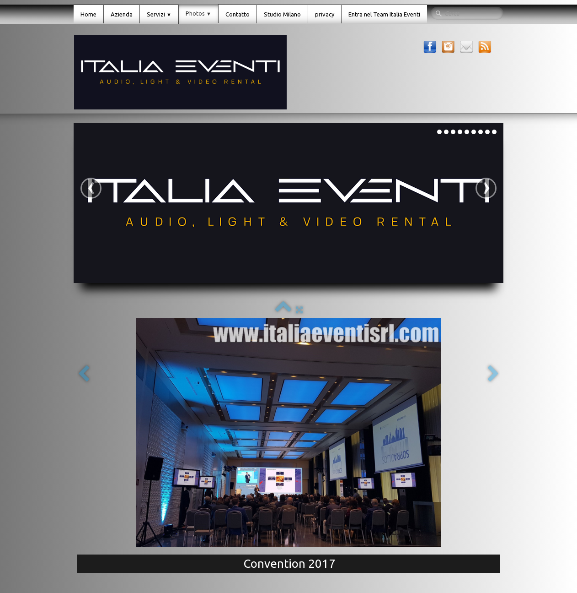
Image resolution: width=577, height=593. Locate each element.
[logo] (180, 72)
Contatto (237, 14)
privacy (324, 14)
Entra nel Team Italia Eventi (384, 14)
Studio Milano (282, 14)
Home (88, 14)
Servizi (159, 14)
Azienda (122, 14)
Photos (198, 13)
